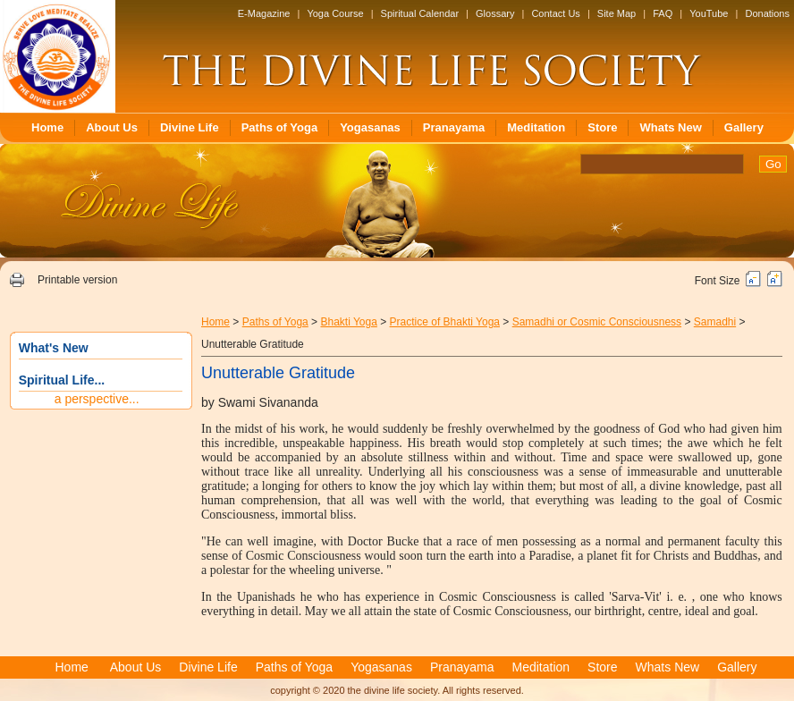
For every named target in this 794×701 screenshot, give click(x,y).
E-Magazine (264, 13)
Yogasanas (370, 127)
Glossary (495, 13)
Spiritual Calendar (420, 13)
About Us (112, 127)
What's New (54, 348)
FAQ (662, 13)
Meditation (536, 127)
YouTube (708, 13)
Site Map (616, 13)
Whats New (670, 127)
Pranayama (454, 127)
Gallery (744, 127)
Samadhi (715, 322)
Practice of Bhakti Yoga (445, 322)
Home (47, 127)
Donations (767, 13)
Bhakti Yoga (348, 322)
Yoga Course (335, 13)
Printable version (77, 280)
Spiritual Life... (62, 380)
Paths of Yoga (279, 127)
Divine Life (189, 127)
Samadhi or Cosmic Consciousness (596, 322)
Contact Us (555, 13)
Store (602, 127)
